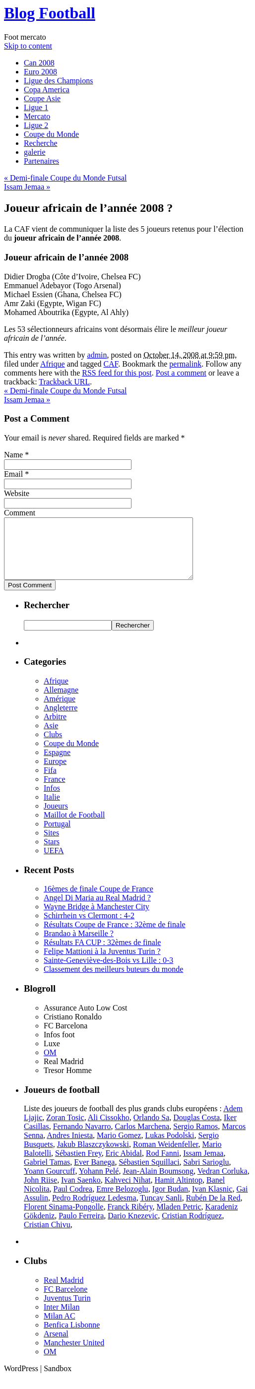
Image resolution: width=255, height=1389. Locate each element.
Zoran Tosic (65, 1129)
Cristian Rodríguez (192, 1227)
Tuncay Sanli (161, 1209)
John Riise (40, 1192)
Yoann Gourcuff (49, 1183)
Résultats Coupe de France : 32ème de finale (115, 936)
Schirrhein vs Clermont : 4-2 (89, 927)
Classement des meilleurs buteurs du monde (113, 981)
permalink (185, 364)
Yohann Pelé (99, 1183)
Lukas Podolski (169, 1147)
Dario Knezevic (133, 1227)
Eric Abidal (124, 1165)
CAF (110, 364)
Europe (55, 773)
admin (97, 355)
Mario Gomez (119, 1147)
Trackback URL (64, 382)
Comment (19, 512)
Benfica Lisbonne (72, 1336)
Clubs (53, 746)
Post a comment (181, 373)
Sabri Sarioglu (206, 1174)
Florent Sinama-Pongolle (63, 1218)
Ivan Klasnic (212, 1201)
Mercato (37, 116)
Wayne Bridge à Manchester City (96, 918)
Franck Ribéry (129, 1218)
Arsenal (56, 1345)
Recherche (41, 143)
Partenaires (41, 161)
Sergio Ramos (195, 1138)
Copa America (46, 89)
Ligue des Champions (58, 80)
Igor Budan (170, 1201)
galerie (35, 152)
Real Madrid (63, 1292)
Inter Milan (61, 1319)
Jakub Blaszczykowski (93, 1156)
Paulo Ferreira (81, 1227)
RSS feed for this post (116, 373)
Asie (51, 737)
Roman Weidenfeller (165, 1156)
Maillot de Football (74, 826)
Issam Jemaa (27, 187)
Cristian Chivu (47, 1236)
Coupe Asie (42, 98)
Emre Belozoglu (122, 1201)
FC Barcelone (65, 1301)
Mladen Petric (178, 1218)
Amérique (59, 710)
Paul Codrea (73, 1201)
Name (13, 454)
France (54, 791)
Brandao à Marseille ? (79, 945)
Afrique (52, 364)
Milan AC (59, 1328)
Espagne (57, 764)
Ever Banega (94, 1174)
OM (50, 1064)
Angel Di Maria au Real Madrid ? (97, 909)
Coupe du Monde (51, 134)
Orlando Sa (151, 1129)
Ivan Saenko (81, 1192)
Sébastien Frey (78, 1165)
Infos (52, 800)
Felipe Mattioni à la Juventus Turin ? (102, 963)
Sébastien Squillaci (149, 1174)
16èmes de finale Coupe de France (98, 900)
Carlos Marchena (142, 1138)
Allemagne (61, 701)
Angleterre (60, 719)
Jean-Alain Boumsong (158, 1183)
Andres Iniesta (70, 1147)
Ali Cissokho (108, 1129)
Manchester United (74, 1354)
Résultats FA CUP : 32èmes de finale (102, 954)
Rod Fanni (162, 1165)
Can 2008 (39, 63)
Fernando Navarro (82, 1138)
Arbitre (55, 728)
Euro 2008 (40, 71)
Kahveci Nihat (128, 1192)
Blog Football (49, 13)
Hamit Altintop (178, 1192)
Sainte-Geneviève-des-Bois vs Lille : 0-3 (108, 972)
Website (16, 493)
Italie (52, 809)
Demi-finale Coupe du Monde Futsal (65, 178)
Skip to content (28, 46)
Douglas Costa (196, 1129)
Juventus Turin (67, 1310)
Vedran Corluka (222, 1183)
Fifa (50, 782)
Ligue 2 (36, 125)
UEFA (54, 862)
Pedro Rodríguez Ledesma (94, 1209)
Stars (52, 853)
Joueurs (56, 818)
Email (13, 474)
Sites (51, 844)
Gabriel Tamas (47, 1174)
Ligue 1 (36, 107)
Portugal (57, 835)
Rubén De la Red (213, 1209)
